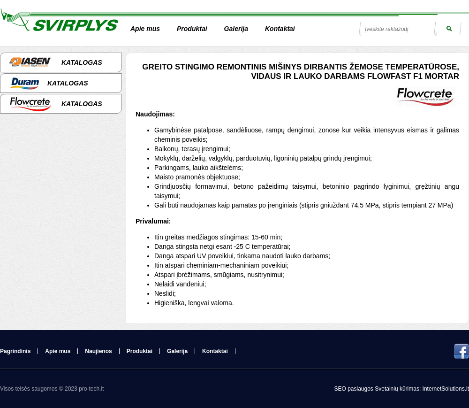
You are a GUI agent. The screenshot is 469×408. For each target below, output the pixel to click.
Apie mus (145, 28)
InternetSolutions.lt (446, 388)
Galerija (236, 28)
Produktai (192, 28)
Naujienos (98, 351)
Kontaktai (280, 28)
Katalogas (55, 62)
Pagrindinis (15, 351)
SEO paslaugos (354, 388)
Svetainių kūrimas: (398, 388)
